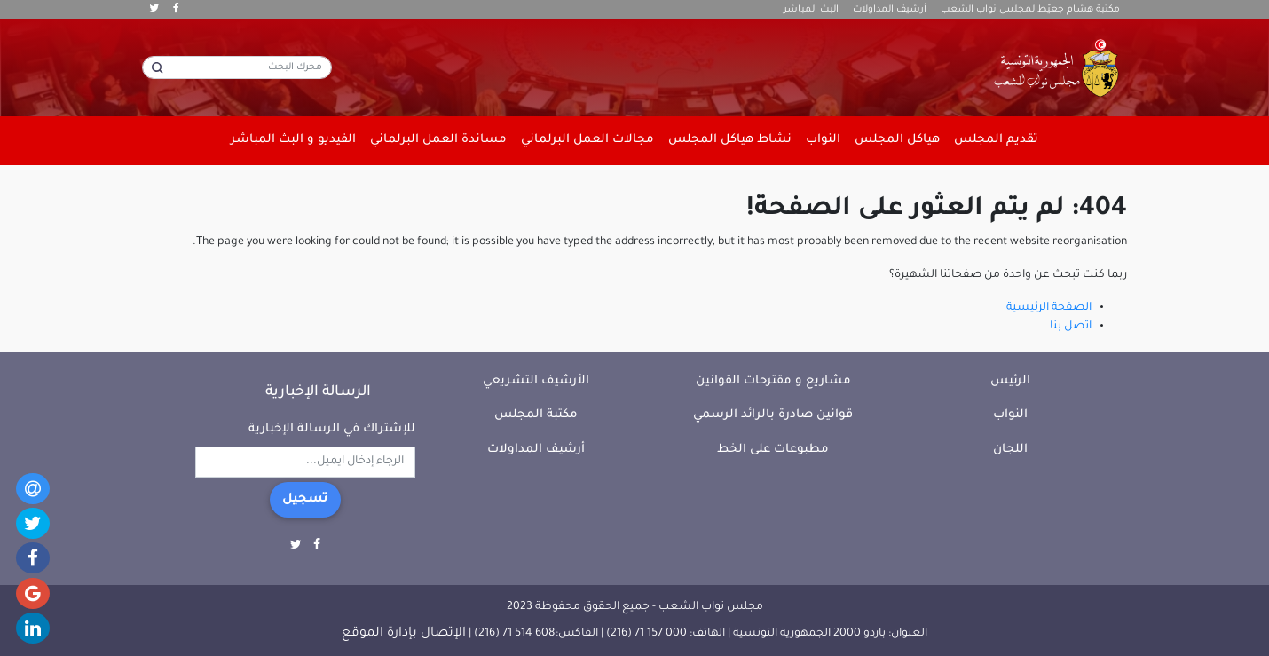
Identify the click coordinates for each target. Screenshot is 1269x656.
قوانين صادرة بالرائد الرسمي (773, 415)
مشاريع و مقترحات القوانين (773, 381)
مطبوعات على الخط (773, 449)
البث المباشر (811, 9)
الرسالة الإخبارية (318, 392)
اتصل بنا (1071, 326)
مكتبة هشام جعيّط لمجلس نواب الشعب (1030, 9)
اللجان (1010, 449)
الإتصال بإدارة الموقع (404, 634)
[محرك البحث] (237, 67)
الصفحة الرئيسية (1049, 308)
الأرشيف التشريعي (536, 381)
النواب (1010, 415)
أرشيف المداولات (889, 9)
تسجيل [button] (305, 500)
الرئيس (1010, 381)
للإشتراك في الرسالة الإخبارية (331, 429)
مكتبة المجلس (536, 415)
